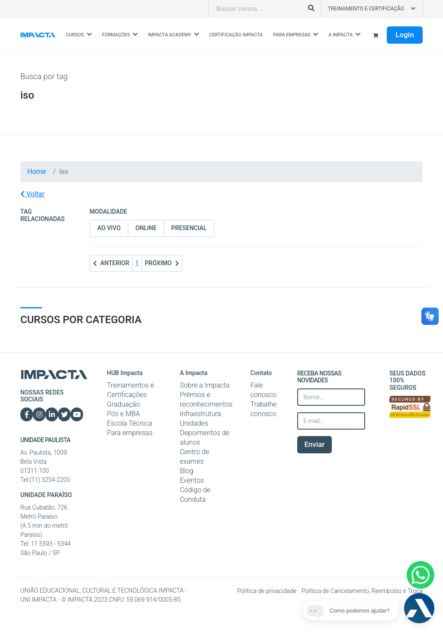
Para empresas (130, 433)
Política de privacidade (267, 590)
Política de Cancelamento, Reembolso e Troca (362, 590)
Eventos (192, 480)
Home (36, 171)
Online (146, 228)
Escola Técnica (129, 423)
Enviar (314, 444)
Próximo (162, 263)
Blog (186, 471)
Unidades (194, 423)
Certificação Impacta (236, 35)
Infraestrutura (200, 414)
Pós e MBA (123, 414)
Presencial (189, 228)
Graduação (123, 404)
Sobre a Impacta (205, 385)
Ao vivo (109, 228)
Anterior (111, 263)
